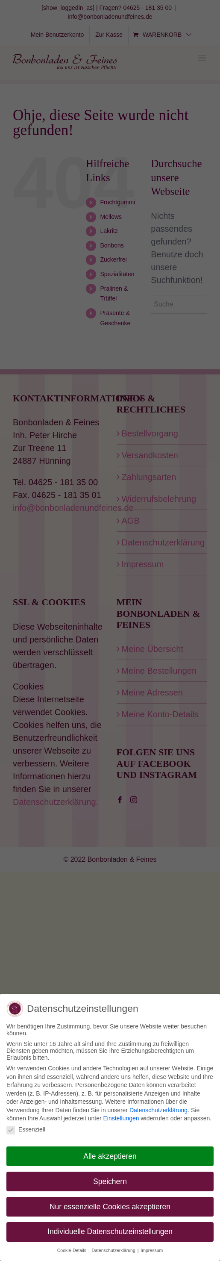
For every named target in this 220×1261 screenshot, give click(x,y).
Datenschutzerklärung (158, 1109)
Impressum (152, 1249)
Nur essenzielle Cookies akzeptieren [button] (110, 1206)
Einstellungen (121, 1117)
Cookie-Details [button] (72, 1249)
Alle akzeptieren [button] (110, 1155)
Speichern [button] (110, 1180)
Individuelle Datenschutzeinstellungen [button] (110, 1231)
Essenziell (25, 1128)
